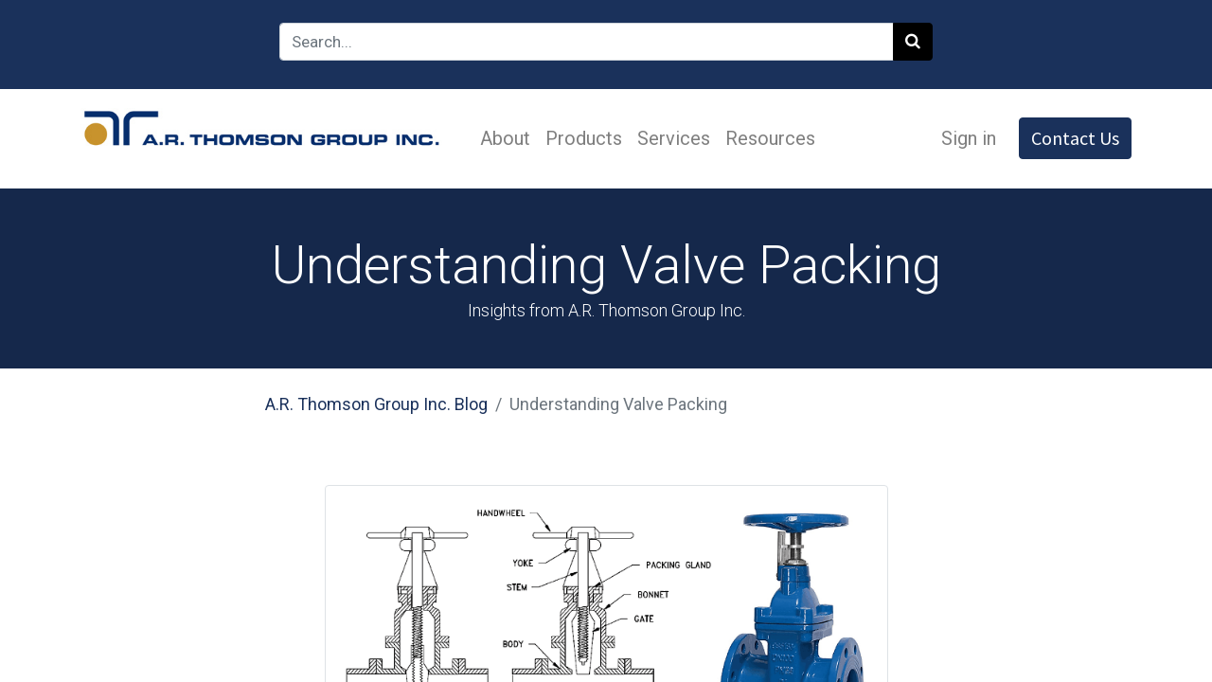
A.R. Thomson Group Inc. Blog (376, 404)
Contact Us (1075, 138)
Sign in (968, 138)
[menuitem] (505, 138)
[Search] (913, 42)
